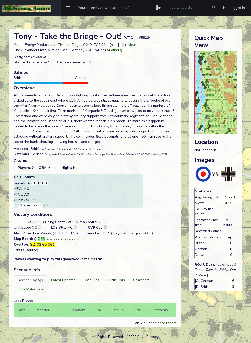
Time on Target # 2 (73, 44)
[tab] (30, 280)
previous (130, 44)
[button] (104, 8)
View (139, 323)
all (146, 323)
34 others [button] (113, 50)
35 (43, 239)
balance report (164, 323)
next (114, 44)
